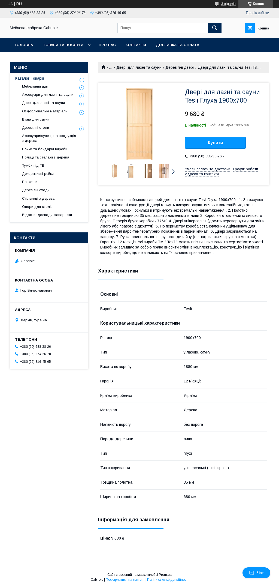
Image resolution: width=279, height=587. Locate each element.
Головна (24, 45)
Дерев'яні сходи (36, 190)
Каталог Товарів (29, 78)
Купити (215, 142)
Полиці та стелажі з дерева (45, 157)
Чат (256, 572)
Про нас (107, 45)
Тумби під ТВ (33, 165)
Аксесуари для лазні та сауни (47, 94)
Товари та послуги (63, 45)
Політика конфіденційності (168, 580)
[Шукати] (215, 28)
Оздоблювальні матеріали (45, 111)
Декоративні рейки (38, 174)
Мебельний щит (35, 86)
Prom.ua (165, 575)
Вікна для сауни (36, 119)
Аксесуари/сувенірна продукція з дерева (49, 138)
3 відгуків (228, 4)
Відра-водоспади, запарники (47, 215)
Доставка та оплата (177, 45)
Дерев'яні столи (35, 127)
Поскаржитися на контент (125, 580)
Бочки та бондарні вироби (44, 149)
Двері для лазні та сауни (139, 67)
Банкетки (29, 182)
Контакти (136, 45)
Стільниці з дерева (38, 198)
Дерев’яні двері (179, 67)
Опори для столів (37, 207)
